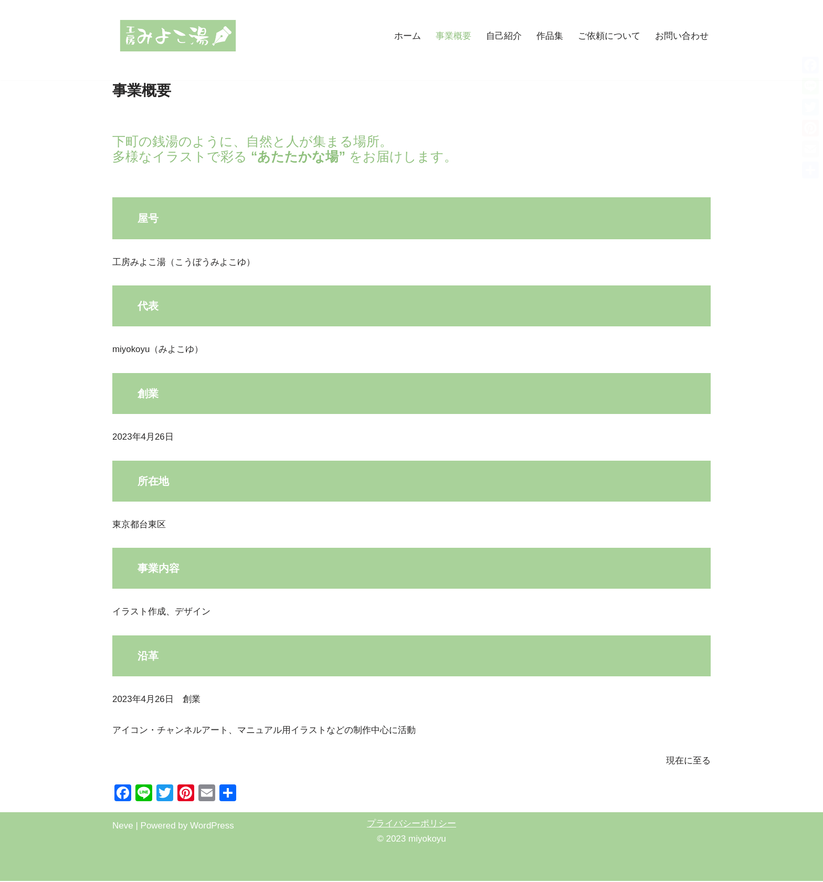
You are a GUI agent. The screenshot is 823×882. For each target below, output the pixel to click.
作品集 (549, 36)
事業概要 (453, 36)
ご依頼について (609, 36)
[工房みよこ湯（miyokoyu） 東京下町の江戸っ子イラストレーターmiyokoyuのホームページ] (178, 35)
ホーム (407, 36)
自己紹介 (504, 36)
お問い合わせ (682, 36)
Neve (122, 827)
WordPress (212, 827)
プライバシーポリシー (411, 825)
